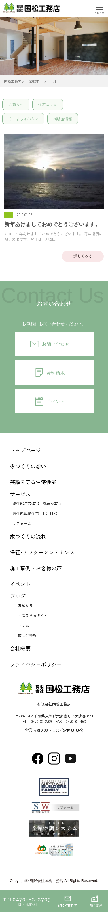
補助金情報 (62, 118)
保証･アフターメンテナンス (42, 552)
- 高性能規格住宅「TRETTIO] (34, 513)
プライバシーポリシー (36, 664)
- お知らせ (24, 605)
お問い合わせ (55, 344)
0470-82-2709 (41, 721)
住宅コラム (47, 104)
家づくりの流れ (28, 536)
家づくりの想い (28, 466)
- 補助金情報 (26, 635)
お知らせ (15, 104)
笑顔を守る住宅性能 (33, 482)
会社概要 (20, 648)
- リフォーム (20, 523)
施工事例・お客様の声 (36, 568)
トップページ (25, 450)
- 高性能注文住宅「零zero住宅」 (37, 503)
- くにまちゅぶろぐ (31, 615)
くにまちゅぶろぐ (23, 118)
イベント (55, 401)
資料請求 (55, 372)
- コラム (22, 625)
